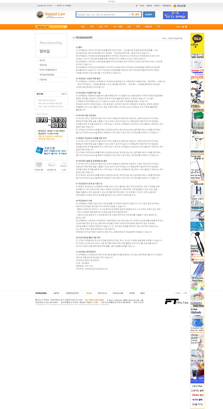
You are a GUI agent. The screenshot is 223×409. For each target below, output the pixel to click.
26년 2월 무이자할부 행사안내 (50, 103)
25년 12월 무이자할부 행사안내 (50, 106)
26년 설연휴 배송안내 (46, 100)
